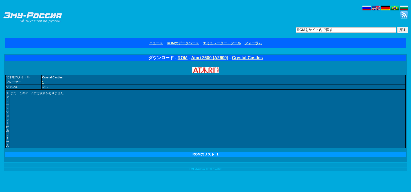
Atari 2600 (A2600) (209, 57)
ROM (182, 57)
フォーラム (253, 43)
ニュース (156, 43)
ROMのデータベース (183, 43)
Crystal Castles (247, 57)
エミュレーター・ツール (222, 43)
